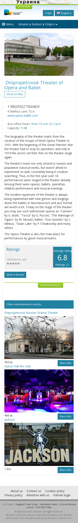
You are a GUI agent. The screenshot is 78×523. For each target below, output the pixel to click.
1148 (23, 128)
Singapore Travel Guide (26, 504)
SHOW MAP (24, 6)
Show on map (15, 94)
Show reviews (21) (50, 285)
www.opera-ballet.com (22, 115)
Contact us (34, 491)
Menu (8, 24)
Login (48, 13)
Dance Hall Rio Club (17, 366)
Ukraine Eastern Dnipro (38, 24)
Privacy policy (13, 495)
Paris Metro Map (43, 507)
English (64, 13)
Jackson (9, 420)
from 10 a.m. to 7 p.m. (46, 124)
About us (17, 491)
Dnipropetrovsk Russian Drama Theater (31, 313)
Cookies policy (54, 491)
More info (65, 363)
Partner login (62, 495)
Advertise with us (37, 495)
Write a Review (15, 274)
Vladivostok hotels (48, 504)
